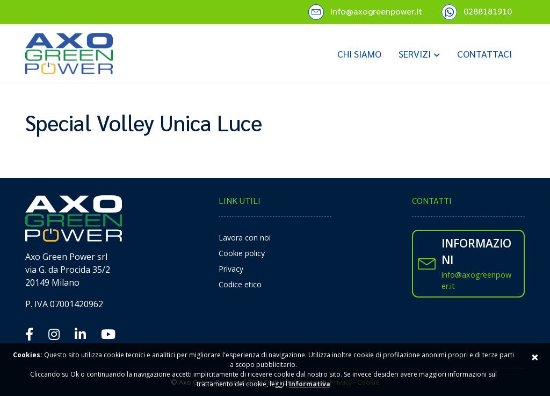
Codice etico (240, 284)
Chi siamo (359, 53)
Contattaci (484, 53)
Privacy (231, 269)
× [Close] (535, 356)
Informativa (309, 383)
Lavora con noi (245, 237)
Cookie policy (242, 253)
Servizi (415, 53)
